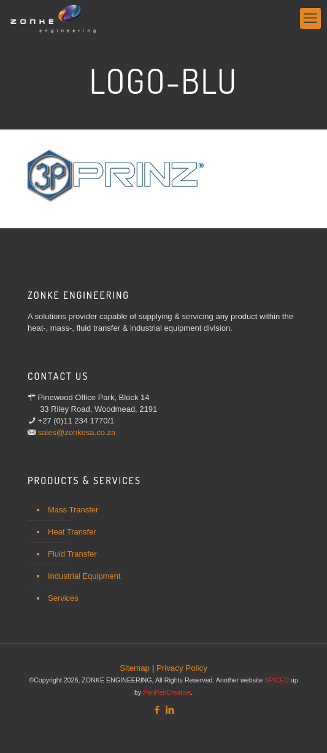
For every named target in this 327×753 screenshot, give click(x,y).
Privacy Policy (181, 668)
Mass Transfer (73, 509)
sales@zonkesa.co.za (77, 432)
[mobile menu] (310, 18)
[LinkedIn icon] (170, 710)
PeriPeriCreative (167, 692)
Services (63, 598)
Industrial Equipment (84, 576)
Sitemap (135, 668)
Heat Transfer (72, 531)
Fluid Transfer (72, 553)
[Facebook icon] (157, 710)
